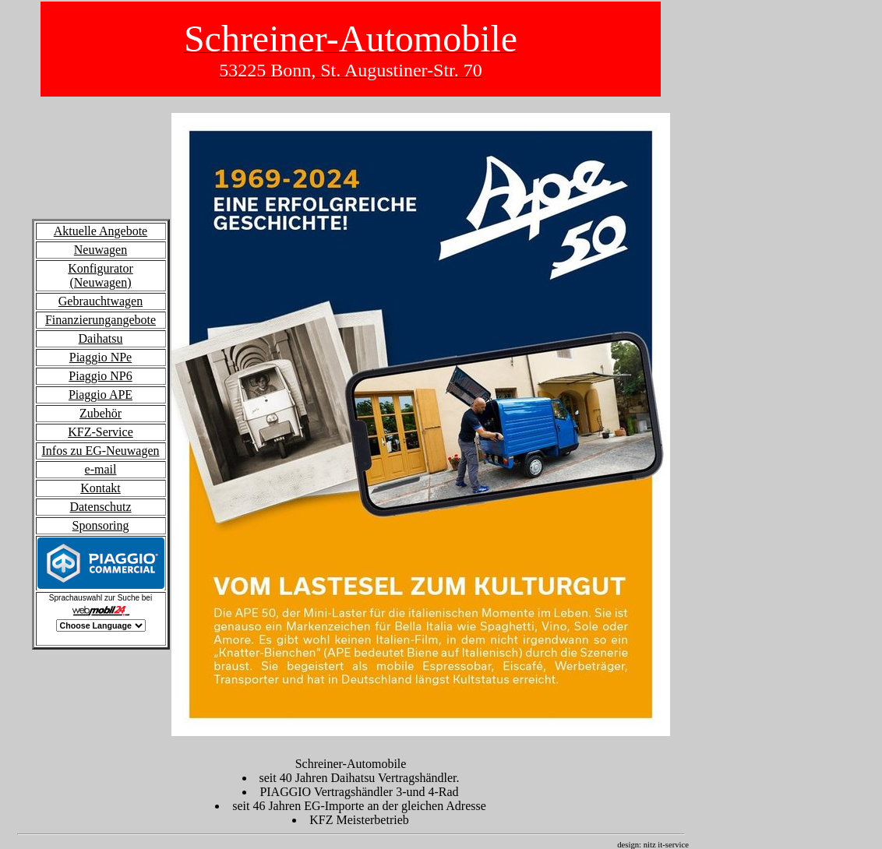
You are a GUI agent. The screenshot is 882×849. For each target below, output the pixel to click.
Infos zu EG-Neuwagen (100, 450)
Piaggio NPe (100, 357)
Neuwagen (100, 249)
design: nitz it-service (659, 844)
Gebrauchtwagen (100, 301)
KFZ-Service (100, 432)
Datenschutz (100, 506)
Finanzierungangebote (100, 319)
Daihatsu (101, 338)
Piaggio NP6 (100, 375)
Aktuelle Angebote (100, 231)
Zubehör (100, 413)
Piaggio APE (100, 394)
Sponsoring (100, 525)
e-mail (101, 469)
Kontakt (100, 488)
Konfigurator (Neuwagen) (100, 275)
